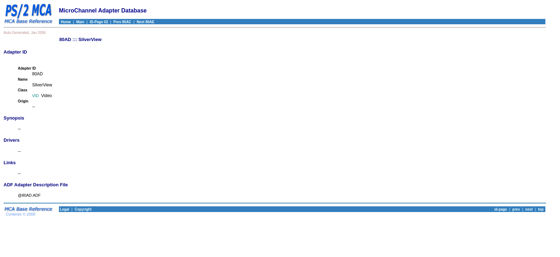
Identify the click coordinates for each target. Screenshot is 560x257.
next (529, 209)
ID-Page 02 (99, 22)
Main (80, 22)
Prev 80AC (122, 22)
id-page (500, 209)
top (541, 209)
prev (516, 209)
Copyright (83, 209)
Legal (64, 209)
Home (65, 22)
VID (35, 96)
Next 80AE (145, 22)
